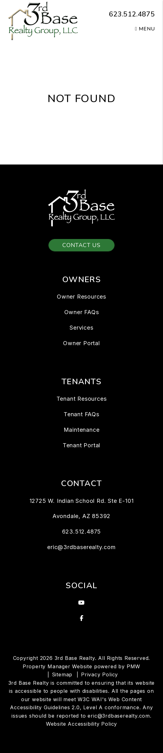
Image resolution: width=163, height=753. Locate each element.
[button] (81, 602)
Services (81, 327)
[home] (43, 20)
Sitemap (62, 674)
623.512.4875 (132, 14)
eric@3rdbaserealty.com (81, 547)
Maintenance (82, 429)
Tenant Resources (82, 398)
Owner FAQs (81, 312)
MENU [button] (145, 28)
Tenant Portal (81, 445)
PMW (133, 666)
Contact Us (81, 245)
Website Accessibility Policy (81, 724)
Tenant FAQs (81, 414)
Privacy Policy (99, 674)
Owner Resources (81, 296)
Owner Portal (81, 343)
